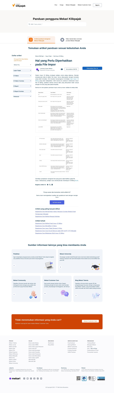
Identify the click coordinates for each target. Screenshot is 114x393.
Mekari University (13, 363)
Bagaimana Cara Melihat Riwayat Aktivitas (47, 216)
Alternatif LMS (32, 361)
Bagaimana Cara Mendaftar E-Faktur (46, 226)
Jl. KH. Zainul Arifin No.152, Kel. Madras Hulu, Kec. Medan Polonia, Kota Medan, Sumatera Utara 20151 (92, 370)
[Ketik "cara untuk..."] (57, 24)
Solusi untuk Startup (34, 343)
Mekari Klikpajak (70, 5)
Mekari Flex (12, 350)
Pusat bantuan (71, 343)
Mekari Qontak (13, 346)
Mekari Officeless (13, 354)
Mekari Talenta (13, 343)
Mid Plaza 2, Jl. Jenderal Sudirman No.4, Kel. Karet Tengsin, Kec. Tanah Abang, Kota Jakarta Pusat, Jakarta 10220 (21, 371)
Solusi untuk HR (32, 348)
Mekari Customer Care (84, 5)
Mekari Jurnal (12, 344)
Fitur (56, 5)
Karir (88, 348)
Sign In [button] (97, 5)
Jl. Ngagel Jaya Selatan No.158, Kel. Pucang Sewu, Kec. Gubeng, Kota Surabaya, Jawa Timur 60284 (48, 370)
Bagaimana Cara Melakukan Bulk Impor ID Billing (49, 233)
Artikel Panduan (72, 352)
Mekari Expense (13, 352)
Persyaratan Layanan (92, 352)
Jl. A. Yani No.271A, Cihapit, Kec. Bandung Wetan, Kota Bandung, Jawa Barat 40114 (70, 370)
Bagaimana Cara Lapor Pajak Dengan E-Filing (48, 228)
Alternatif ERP (32, 359)
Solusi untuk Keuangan (34, 350)
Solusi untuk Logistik (34, 357)
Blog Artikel (51, 344)
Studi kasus (51, 343)
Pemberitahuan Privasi (92, 350)
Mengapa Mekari (91, 344)
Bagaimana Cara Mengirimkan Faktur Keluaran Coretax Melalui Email (55, 211)
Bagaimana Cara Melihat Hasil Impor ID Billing (48, 223)
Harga (61, 5)
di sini (76, 180)
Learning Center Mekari (46, 68)
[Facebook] (47, 185)
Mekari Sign (12, 348)
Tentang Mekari (91, 343)
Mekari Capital (12, 359)
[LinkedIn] (52, 185)
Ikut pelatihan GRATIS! (71, 69)
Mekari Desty (12, 361)
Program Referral (72, 348)
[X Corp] (50, 185)
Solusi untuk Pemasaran (35, 354)
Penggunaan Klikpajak (41, 214)
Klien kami (89, 346)
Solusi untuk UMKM (33, 344)
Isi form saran (57, 202)
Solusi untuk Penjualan (34, 352)
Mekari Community (72, 346)
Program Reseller (72, 350)
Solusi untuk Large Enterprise (36, 346)
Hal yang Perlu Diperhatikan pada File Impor (21, 59)
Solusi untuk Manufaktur (35, 355)
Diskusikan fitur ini (92, 68)
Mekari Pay (12, 357)
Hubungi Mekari (72, 344)
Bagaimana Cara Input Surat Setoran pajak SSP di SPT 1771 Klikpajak (55, 231)
